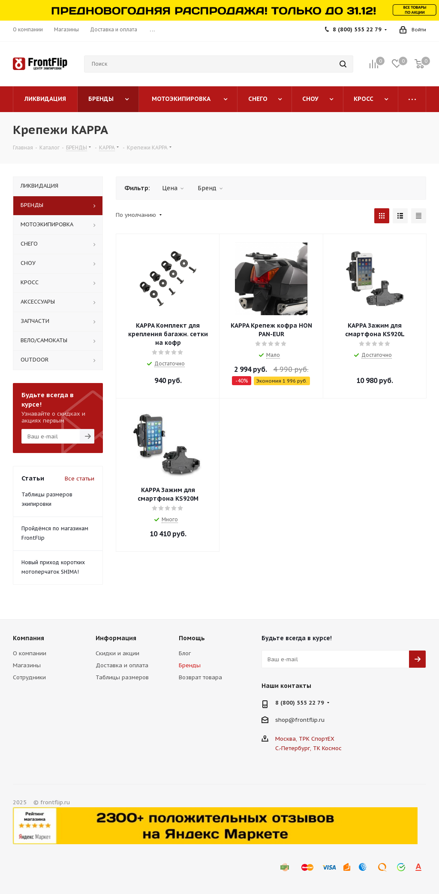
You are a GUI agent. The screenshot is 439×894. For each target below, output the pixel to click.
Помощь (192, 638)
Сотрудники (29, 677)
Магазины (27, 665)
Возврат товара (200, 677)
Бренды (190, 665)
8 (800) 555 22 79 (357, 29)
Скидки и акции (117, 653)
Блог (185, 653)
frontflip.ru (310, 720)
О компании (29, 653)
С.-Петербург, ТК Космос (308, 748)
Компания (28, 638)
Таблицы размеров (122, 677)
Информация (116, 638)
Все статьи (79, 478)
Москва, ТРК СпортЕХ (304, 738)
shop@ (285, 720)
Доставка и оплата (122, 665)
